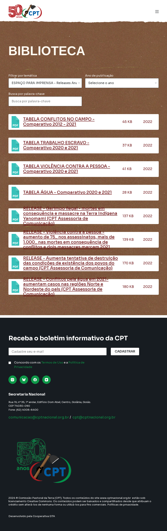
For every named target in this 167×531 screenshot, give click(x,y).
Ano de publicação (99, 75)
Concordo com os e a (49, 365)
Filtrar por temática (22, 75)
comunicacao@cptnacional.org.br (39, 417)
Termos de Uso (52, 362)
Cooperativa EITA (44, 516)
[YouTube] (46, 379)
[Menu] (157, 11)
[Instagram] (12, 379)
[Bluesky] (24, 379)
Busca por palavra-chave (26, 94)
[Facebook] (35, 379)
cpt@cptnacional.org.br (96, 417)
